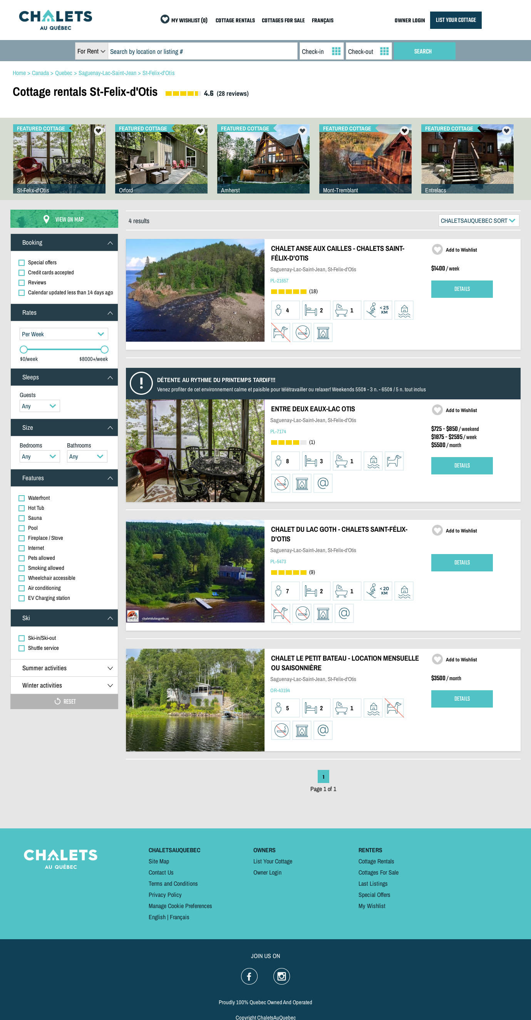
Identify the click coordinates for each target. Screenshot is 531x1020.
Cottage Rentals (376, 861)
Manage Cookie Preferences (180, 905)
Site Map (159, 861)
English (157, 917)
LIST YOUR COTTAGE (456, 20)
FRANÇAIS (322, 21)
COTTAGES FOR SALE (283, 21)
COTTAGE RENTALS (235, 21)
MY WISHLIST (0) (189, 21)
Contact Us (161, 872)
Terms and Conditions (173, 883)
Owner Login (267, 872)
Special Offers (374, 894)
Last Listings (373, 883)
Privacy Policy (165, 894)
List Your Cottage (272, 861)
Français (179, 917)
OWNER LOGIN (410, 21)
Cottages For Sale (378, 872)
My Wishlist (371, 905)
